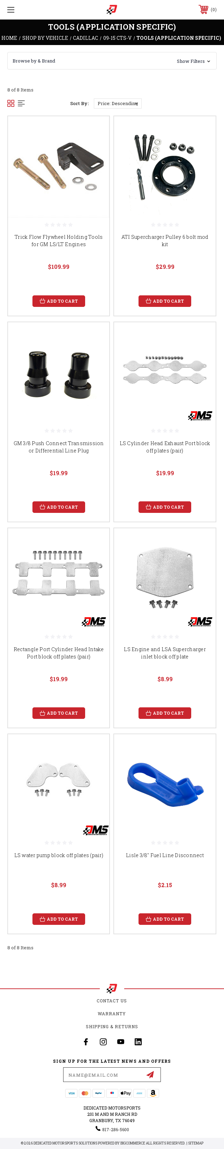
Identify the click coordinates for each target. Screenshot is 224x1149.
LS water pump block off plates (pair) (58, 855)
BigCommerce (132, 1143)
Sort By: (79, 103)
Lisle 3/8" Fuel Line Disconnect (165, 855)
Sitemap (195, 1143)
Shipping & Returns (112, 1026)
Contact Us (112, 1000)
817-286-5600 (115, 1129)
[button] (112, 60)
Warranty (112, 1013)
